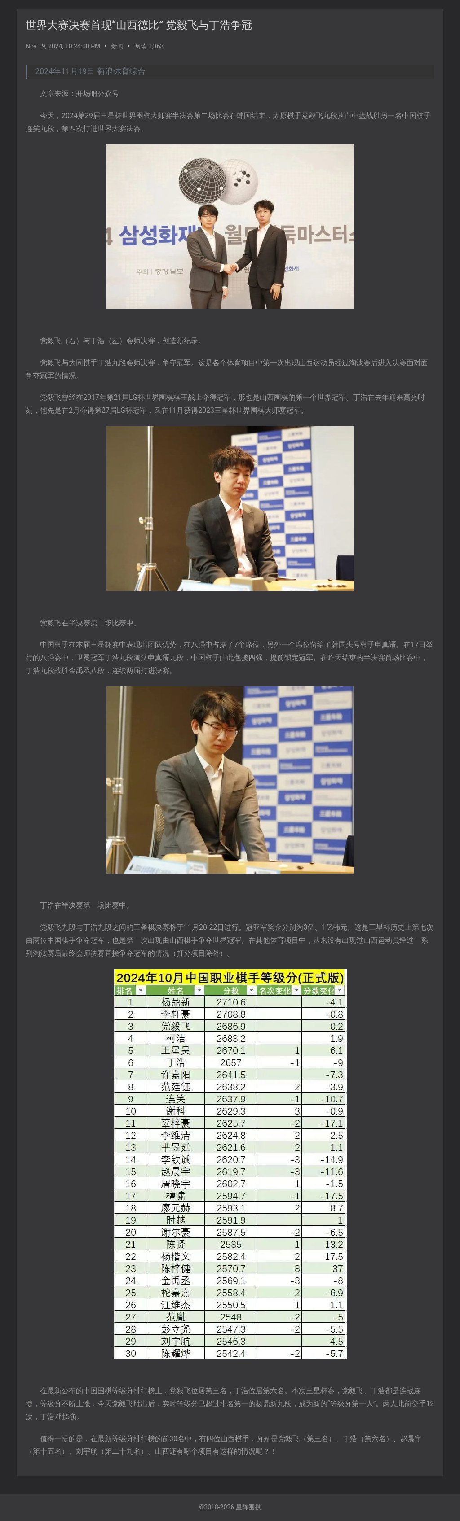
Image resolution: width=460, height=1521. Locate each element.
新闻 (117, 46)
